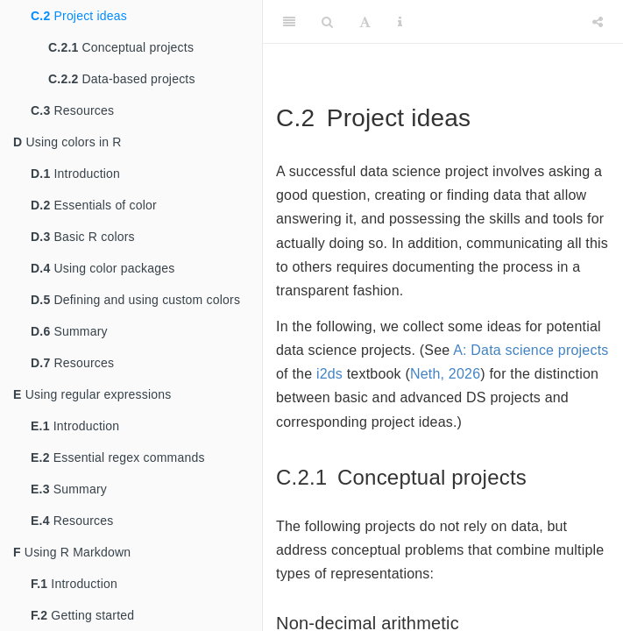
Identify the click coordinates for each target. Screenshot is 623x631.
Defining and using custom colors (135, 300)
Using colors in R (67, 142)
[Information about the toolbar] (400, 22)
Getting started (82, 615)
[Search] (327, 22)
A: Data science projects (530, 350)
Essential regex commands (118, 457)
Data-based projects (121, 79)
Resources (72, 110)
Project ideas (79, 16)
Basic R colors (83, 237)
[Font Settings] (365, 22)
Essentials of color (94, 205)
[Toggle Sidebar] (289, 22)
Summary (69, 331)
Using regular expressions (92, 394)
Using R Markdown (72, 552)
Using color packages (102, 268)
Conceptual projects (121, 47)
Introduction (75, 174)
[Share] (597, 22)
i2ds (329, 373)
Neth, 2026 (445, 373)
